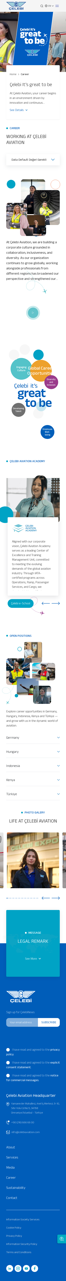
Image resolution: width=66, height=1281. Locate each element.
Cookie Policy (13, 1227)
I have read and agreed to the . (33, 1052)
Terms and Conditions (18, 1252)
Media (10, 1167)
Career (23, 74)
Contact (11, 1198)
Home (13, 74)
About (10, 1147)
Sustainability (15, 1188)
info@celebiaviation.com (23, 1132)
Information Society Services (22, 1219)
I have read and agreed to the (33, 1065)
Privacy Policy (14, 1235)
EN (49, 6)
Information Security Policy (21, 1243)
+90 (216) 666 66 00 (20, 1123)
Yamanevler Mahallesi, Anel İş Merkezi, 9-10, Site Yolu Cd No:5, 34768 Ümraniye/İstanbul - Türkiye (33, 1107)
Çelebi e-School (20, 603)
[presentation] (30, 1036)
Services (12, 1157)
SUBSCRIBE (48, 1022)
